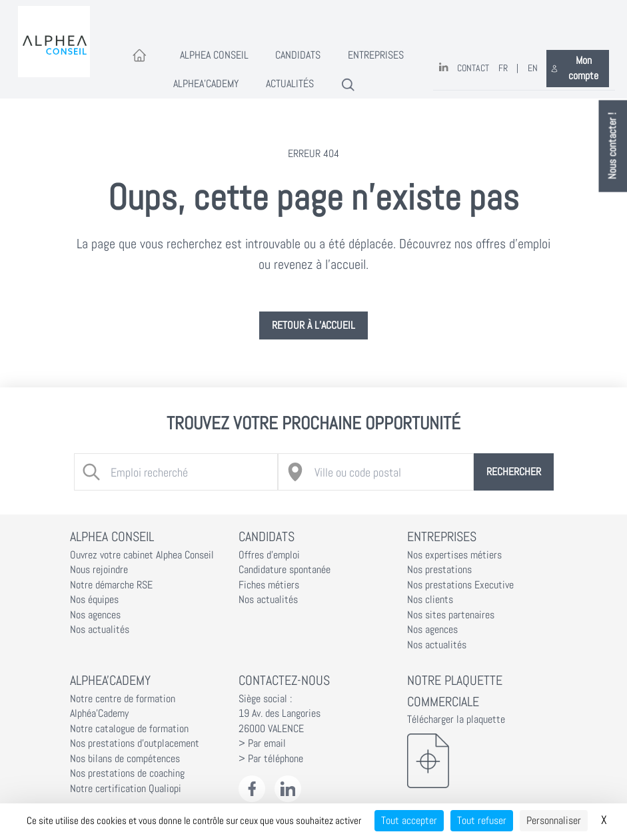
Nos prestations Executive (460, 585)
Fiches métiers (269, 585)
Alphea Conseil (214, 55)
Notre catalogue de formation (129, 728)
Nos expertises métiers (454, 555)
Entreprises (376, 55)
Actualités (290, 84)
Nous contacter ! (613, 146)
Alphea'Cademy (206, 84)
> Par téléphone (271, 758)
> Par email (262, 743)
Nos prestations (439, 569)
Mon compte (574, 68)
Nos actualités (99, 629)
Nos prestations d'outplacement (134, 743)
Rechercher (513, 472)
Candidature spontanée (284, 569)
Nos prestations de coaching (127, 773)
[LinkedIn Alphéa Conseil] (288, 789)
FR (503, 68)
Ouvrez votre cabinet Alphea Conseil (142, 555)
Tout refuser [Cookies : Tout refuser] (481, 820)
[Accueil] (139, 56)
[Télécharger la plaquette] (482, 760)
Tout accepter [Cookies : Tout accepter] (409, 820)
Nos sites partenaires (450, 615)
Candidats (297, 55)
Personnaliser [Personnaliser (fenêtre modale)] (553, 820)
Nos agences (95, 615)
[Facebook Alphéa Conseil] (252, 789)
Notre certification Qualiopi (125, 788)
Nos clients (430, 599)
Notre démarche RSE (111, 585)
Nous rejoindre (99, 569)
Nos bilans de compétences (125, 758)
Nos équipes (94, 599)
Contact (473, 68)
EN (533, 68)
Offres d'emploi (269, 555)
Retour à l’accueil (313, 325)
